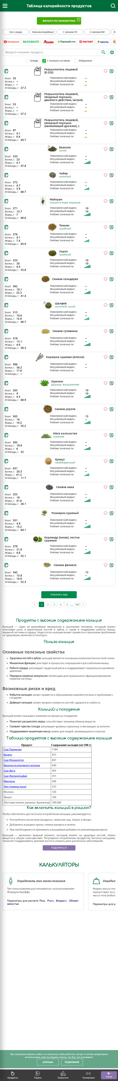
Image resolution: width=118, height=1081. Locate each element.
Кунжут (8, 755)
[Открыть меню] (5, 6)
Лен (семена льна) (15, 786)
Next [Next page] (83, 604)
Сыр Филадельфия (15, 776)
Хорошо (48, 1062)
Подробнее (72, 1062)
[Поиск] (113, 5)
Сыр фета (9, 770)
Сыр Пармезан (13, 749)
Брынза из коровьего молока (22, 765)
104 (77, 604)
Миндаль (9, 781)
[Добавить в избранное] (106, 71)
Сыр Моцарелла (14, 760)
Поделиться (59, 847)
